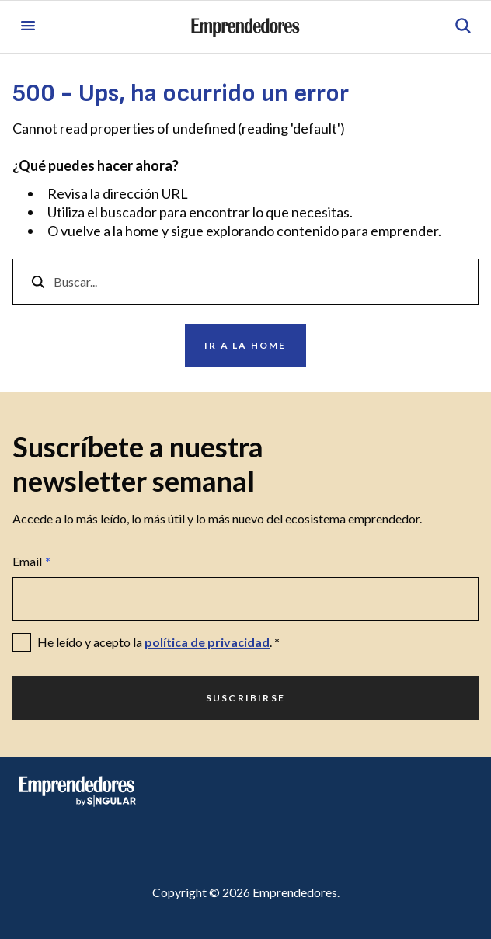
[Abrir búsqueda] (463, 26)
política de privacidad (207, 642)
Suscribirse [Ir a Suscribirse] (245, 698)
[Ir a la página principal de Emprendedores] (245, 27)
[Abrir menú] (28, 26)
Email (31, 561)
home (142, 230)
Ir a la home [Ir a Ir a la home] (245, 345)
